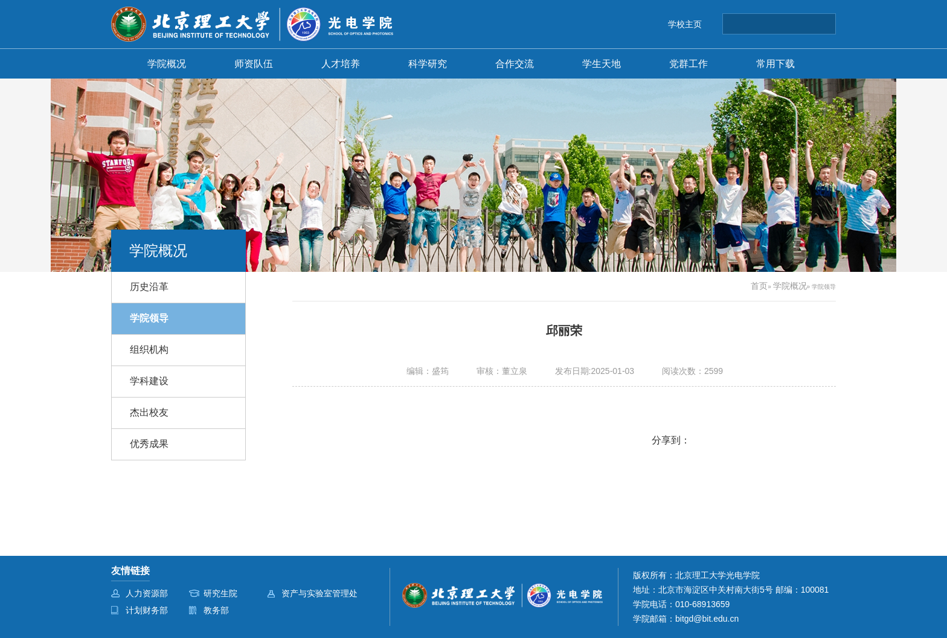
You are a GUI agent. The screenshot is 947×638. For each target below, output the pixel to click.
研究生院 (220, 593)
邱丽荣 (564, 330)
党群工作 (688, 63)
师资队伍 (253, 63)
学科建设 (149, 381)
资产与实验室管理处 (319, 593)
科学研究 (427, 63)
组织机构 (149, 349)
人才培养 (340, 63)
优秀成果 (149, 444)
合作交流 (514, 63)
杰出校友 (149, 412)
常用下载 (775, 63)
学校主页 (685, 24)
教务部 (216, 610)
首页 (759, 286)
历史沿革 (149, 287)
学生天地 (601, 63)
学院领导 (149, 318)
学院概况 (166, 63)
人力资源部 (147, 593)
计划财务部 (147, 610)
